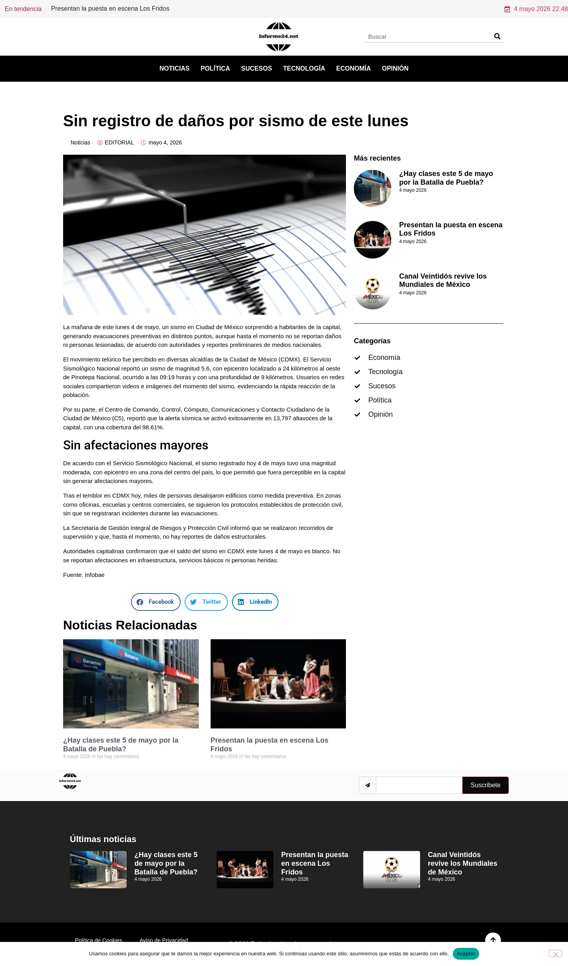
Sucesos (256, 68)
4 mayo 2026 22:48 (536, 9)
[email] (419, 785)
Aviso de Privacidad (164, 940)
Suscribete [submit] (486, 785)
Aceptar (466, 954)
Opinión (395, 68)
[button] (156, 602)
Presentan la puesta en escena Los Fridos (314, 863)
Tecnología (304, 68)
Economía (353, 68)
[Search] (497, 36)
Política (215, 68)
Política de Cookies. (99, 940)
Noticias (174, 68)
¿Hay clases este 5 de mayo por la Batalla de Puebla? (120, 744)
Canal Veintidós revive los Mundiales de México (443, 280)
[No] (555, 953)
